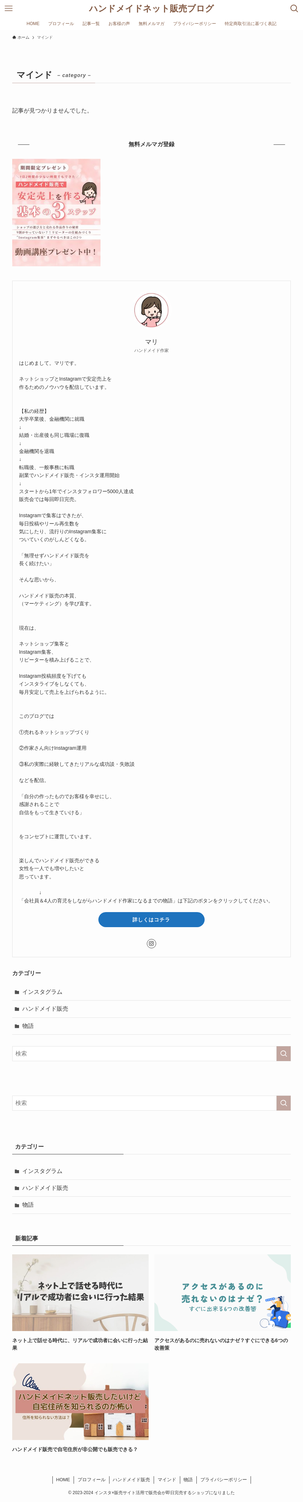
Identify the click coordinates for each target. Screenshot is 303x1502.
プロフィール (92, 1479)
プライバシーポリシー (223, 1479)
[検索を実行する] (283, 1053)
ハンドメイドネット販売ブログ (151, 8)
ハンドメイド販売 (45, 1009)
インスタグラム (42, 992)
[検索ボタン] (294, 8)
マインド (167, 1479)
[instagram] (151, 943)
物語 (28, 1026)
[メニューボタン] (8, 8)
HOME (63, 1479)
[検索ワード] (151, 1053)
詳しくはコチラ (151, 919)
